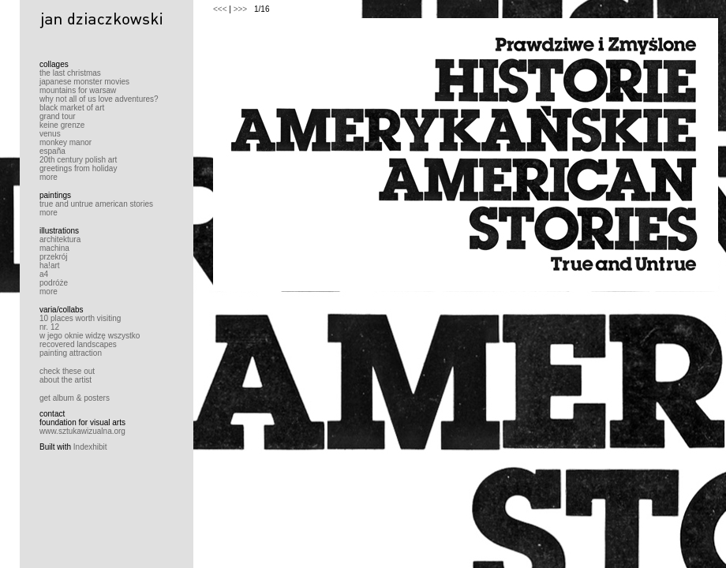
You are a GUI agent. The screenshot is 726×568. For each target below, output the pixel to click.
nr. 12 (49, 327)
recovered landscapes (78, 344)
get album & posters (74, 398)
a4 (43, 274)
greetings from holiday (78, 168)
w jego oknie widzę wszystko (89, 335)
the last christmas (70, 73)
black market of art (71, 107)
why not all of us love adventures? (99, 99)
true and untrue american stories (96, 204)
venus (50, 133)
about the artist (65, 380)
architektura (59, 239)
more (48, 177)
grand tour (57, 116)
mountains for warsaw (77, 90)
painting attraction (70, 353)
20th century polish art (78, 159)
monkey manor (65, 142)
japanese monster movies (84, 81)
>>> (241, 9)
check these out (67, 371)
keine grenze (61, 125)
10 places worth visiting (80, 318)
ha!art (49, 265)
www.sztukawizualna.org (82, 431)
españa (52, 151)
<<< (220, 9)
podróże (53, 282)
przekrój (53, 256)
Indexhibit (90, 447)
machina (54, 248)
